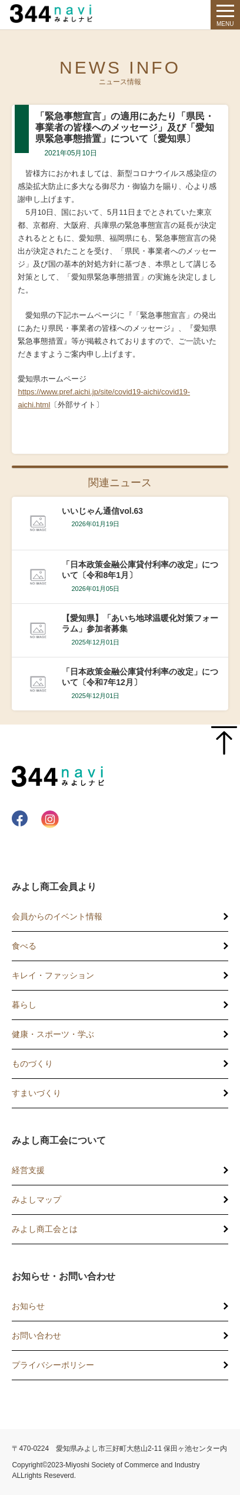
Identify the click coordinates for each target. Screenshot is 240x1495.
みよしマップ (36, 1199)
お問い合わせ (36, 1335)
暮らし (24, 1004)
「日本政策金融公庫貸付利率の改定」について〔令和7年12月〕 (140, 677)
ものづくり (32, 1063)
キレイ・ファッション (53, 975)
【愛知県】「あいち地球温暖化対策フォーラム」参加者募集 (140, 623)
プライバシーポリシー (53, 1365)
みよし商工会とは (45, 1229)
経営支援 (28, 1170)
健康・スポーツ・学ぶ (53, 1034)
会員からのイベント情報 (57, 916)
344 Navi (54, 13)
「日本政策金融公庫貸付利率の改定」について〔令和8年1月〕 (140, 570)
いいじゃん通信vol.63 (102, 511)
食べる (24, 946)
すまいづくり (36, 1093)
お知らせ (28, 1306)
